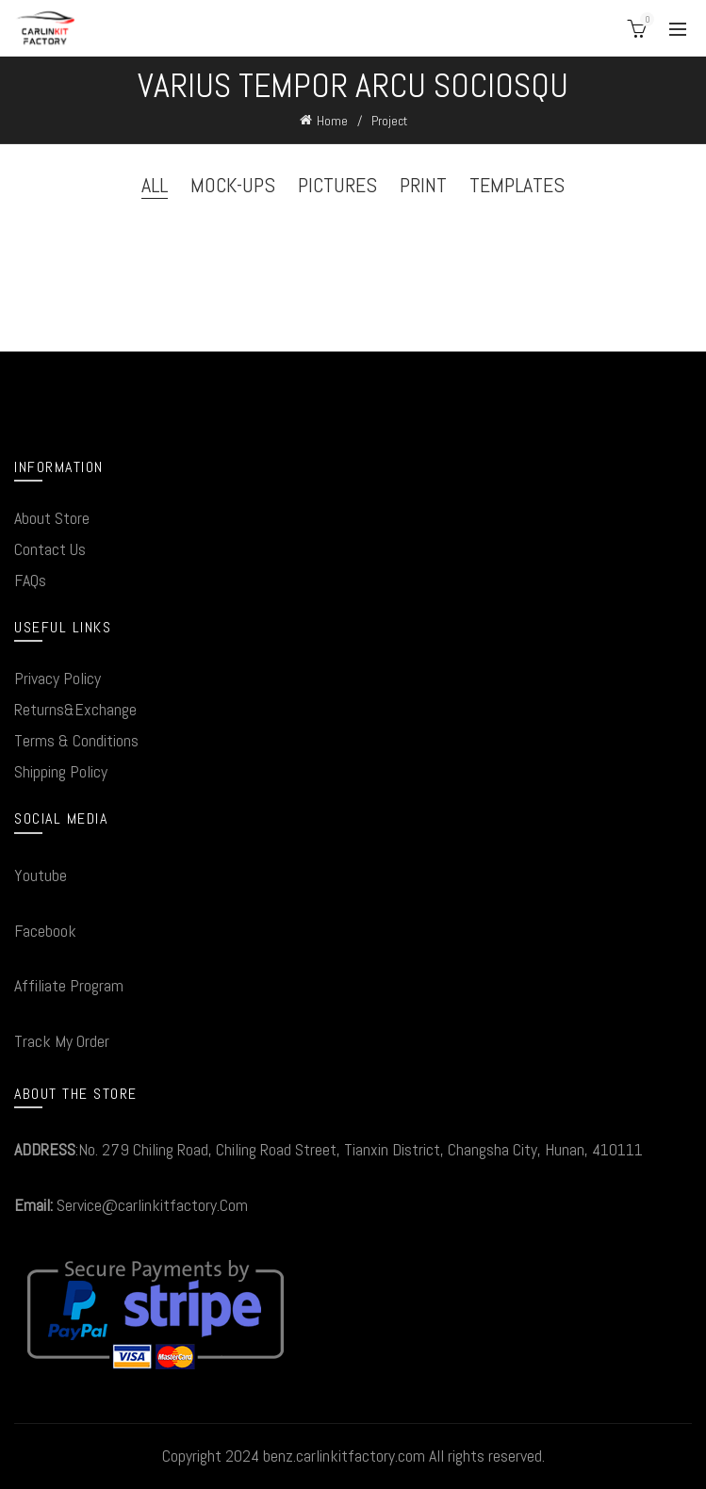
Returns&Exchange (75, 709)
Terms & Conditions (76, 740)
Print (423, 185)
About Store (52, 518)
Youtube (40, 875)
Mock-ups (232, 185)
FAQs (30, 580)
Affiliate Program (68, 985)
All (154, 185)
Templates (517, 185)
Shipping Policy (60, 771)
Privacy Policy (57, 678)
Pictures (337, 185)
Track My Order (61, 1041)
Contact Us (50, 549)
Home (332, 120)
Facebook (45, 930)
